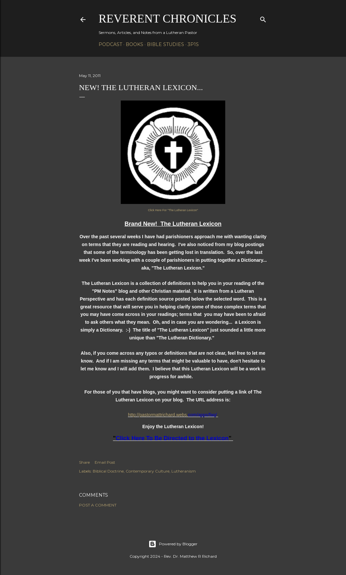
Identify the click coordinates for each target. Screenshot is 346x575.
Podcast (110, 44)
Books (134, 44)
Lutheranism (183, 471)
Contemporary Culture (147, 471)
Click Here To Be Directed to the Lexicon (172, 438)
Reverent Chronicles (167, 18)
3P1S (193, 44)
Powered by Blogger (173, 544)
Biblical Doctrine (108, 471)
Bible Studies (165, 44)
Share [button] (84, 462)
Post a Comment (98, 505)
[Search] (263, 18)
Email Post (105, 462)
